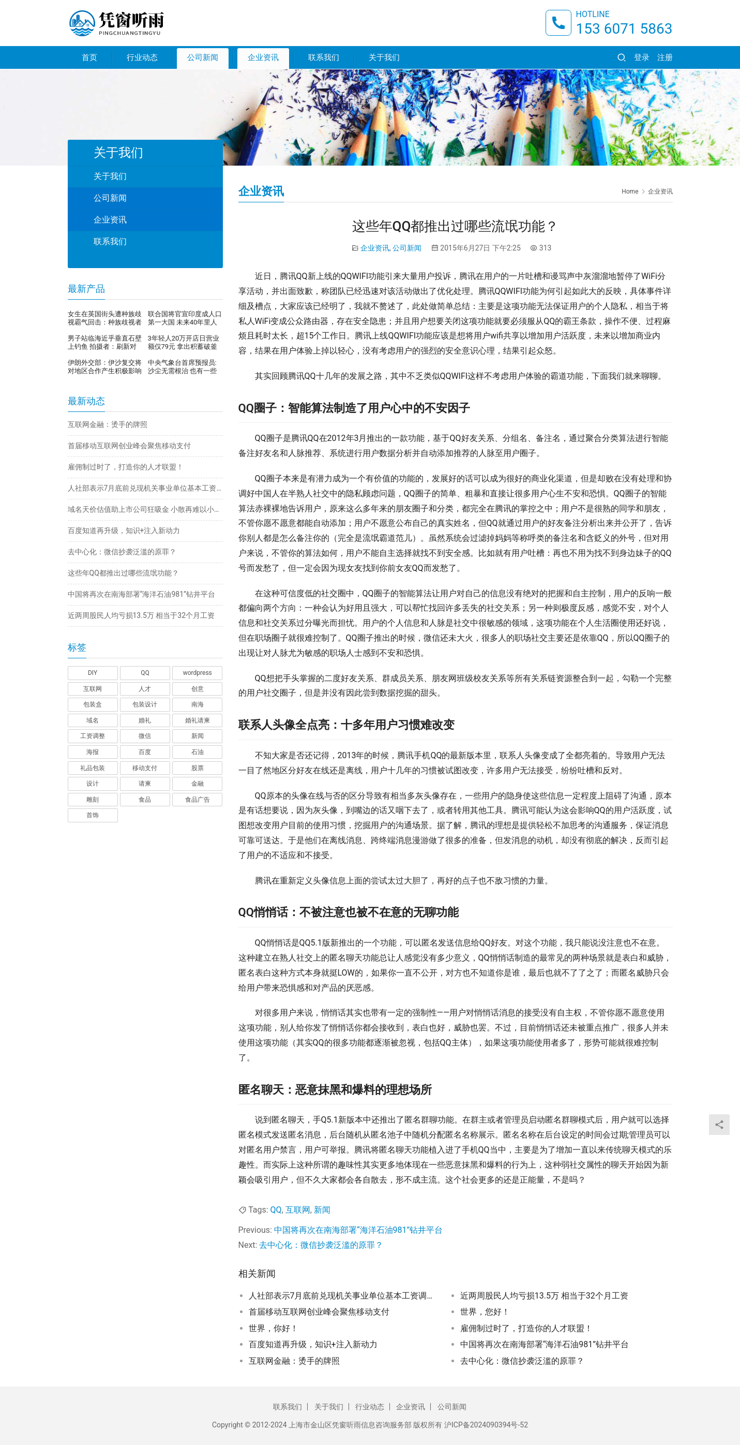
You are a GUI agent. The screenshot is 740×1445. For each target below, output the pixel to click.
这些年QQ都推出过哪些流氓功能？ (123, 573)
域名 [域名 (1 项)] (92, 720)
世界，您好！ (485, 1312)
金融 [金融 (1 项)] (197, 783)
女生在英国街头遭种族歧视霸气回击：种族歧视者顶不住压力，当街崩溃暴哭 (105, 318)
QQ (276, 1210)
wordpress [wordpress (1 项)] (197, 672)
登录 (642, 58)
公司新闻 (202, 58)
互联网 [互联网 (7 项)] (92, 688)
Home (630, 191)
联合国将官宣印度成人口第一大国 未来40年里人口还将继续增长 (185, 318)
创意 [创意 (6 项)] (197, 688)
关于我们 (384, 58)
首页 (89, 58)
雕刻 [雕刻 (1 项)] (92, 799)
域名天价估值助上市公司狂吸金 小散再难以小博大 (145, 509)
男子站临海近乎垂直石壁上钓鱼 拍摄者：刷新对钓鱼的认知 (105, 342)
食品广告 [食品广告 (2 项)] (197, 799)
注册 (665, 58)
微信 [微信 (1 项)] (145, 736)
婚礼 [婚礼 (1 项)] (145, 720)
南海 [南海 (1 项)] (197, 704)
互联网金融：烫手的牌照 (294, 1361)
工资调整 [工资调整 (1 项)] (92, 736)
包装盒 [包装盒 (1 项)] (92, 704)
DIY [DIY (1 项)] (92, 672)
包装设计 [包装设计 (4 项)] (144, 704)
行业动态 (142, 58)
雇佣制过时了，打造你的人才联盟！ (526, 1328)
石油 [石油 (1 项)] (197, 752)
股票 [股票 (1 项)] (197, 768)
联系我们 (323, 58)
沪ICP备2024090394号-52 (486, 1425)
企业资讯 (263, 58)
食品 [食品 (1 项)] (145, 799)
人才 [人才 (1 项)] (145, 688)
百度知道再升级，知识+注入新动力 (313, 1344)
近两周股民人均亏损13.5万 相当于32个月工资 (544, 1296)
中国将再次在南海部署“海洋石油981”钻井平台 (358, 1230)
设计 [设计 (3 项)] (92, 783)
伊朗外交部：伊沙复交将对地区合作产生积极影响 (105, 367)
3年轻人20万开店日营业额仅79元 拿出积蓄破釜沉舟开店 (184, 342)
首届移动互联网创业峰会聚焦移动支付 (319, 1312)
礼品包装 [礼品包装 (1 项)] (92, 768)
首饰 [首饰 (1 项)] (92, 815)
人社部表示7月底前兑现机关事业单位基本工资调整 (342, 1296)
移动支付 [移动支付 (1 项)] (144, 768)
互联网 (297, 1210)
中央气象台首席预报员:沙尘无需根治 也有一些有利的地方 (182, 367)
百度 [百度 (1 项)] (145, 752)
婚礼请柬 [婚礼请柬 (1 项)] (197, 720)
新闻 (322, 1210)
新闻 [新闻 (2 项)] (197, 736)
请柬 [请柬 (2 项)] (145, 783)
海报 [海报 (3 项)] (92, 752)
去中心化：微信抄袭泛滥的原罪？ (321, 1245)
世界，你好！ (273, 1328)
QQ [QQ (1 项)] (145, 672)
